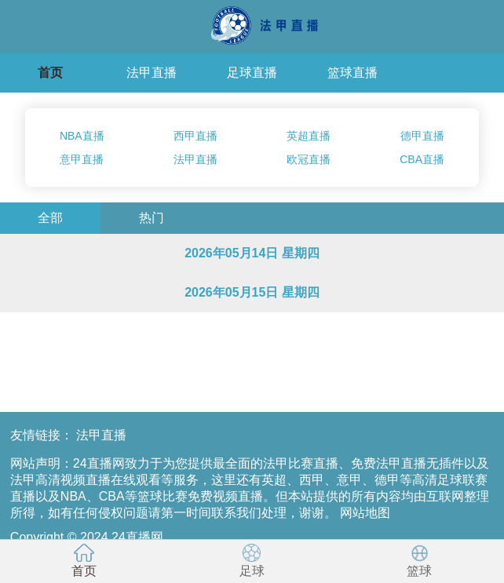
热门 (151, 217)
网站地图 (365, 512)
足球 (252, 561)
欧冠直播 (309, 159)
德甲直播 (422, 135)
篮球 (420, 561)
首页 (50, 72)
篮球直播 (352, 72)
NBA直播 (82, 135)
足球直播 (252, 72)
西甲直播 (195, 135)
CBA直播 (422, 159)
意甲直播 (82, 159)
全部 (50, 217)
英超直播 (309, 135)
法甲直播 (151, 72)
